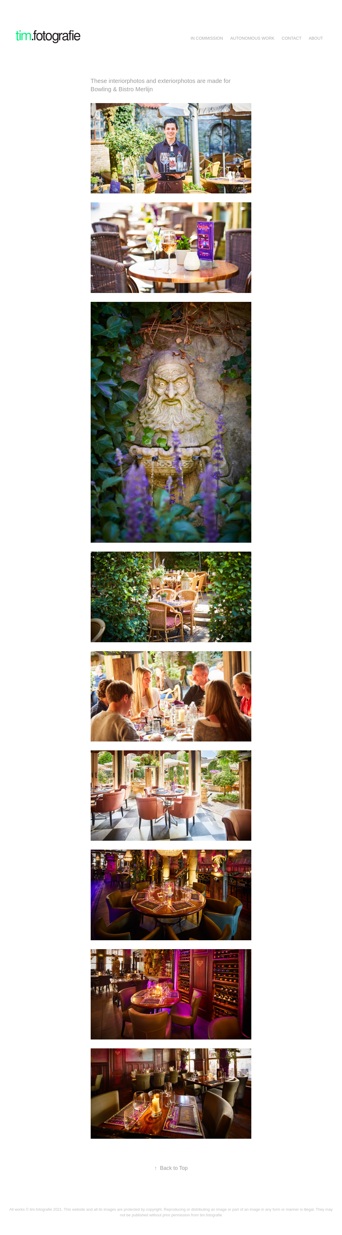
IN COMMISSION (207, 38)
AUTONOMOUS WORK (252, 38)
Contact (292, 38)
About (316, 38)
